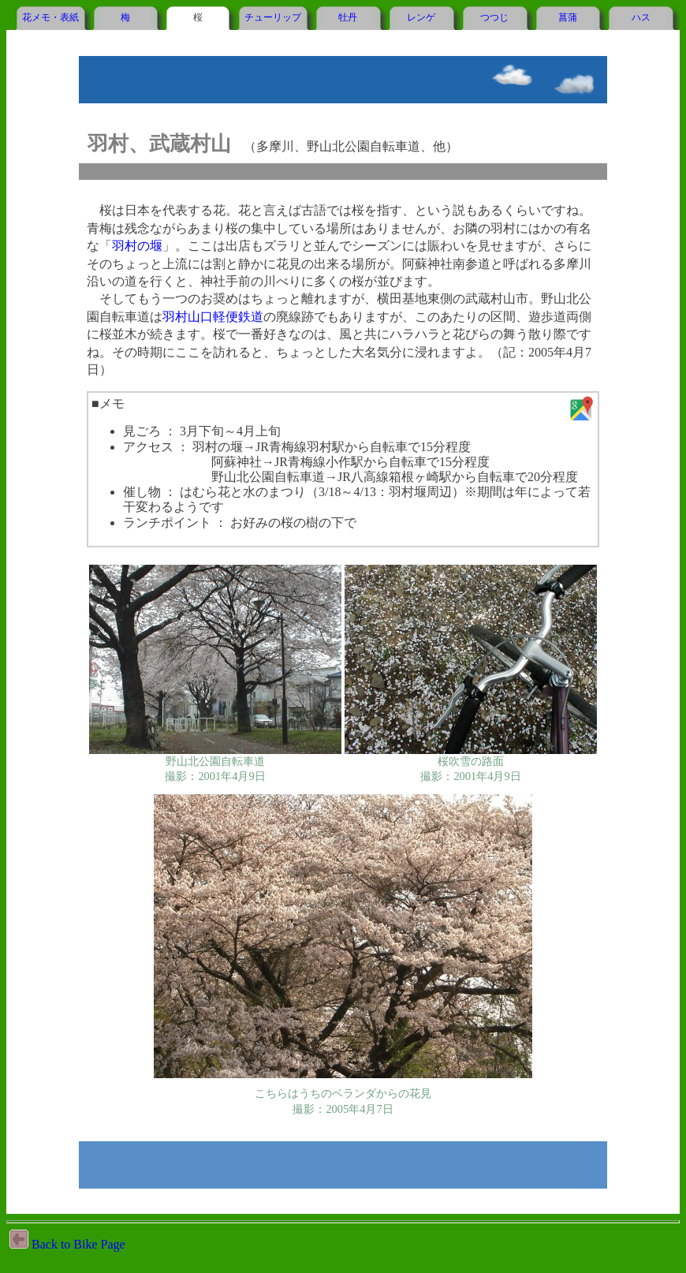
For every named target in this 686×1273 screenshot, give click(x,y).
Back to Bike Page (67, 1244)
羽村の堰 (137, 245)
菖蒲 (567, 17)
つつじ (494, 17)
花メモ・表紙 (50, 17)
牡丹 (347, 17)
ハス (641, 17)
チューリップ (272, 17)
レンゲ (421, 17)
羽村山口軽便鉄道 (212, 316)
